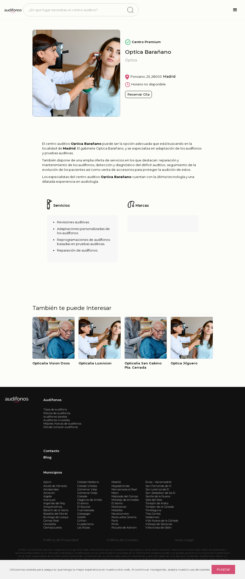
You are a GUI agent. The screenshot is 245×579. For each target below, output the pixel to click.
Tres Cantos (153, 513)
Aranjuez (49, 500)
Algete (47, 496)
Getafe (81, 517)
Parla (114, 520)
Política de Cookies (122, 540)
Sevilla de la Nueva (157, 496)
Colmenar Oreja (87, 493)
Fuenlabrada (85, 510)
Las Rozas (83, 527)
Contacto (51, 451)
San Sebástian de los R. (160, 493)
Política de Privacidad (60, 540)
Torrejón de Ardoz (156, 503)
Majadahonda (120, 486)
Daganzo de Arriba (89, 500)
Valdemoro (152, 517)
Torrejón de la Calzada (159, 506)
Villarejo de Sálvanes (158, 524)
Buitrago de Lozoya (55, 517)
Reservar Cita (138, 94)
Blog (47, 457)
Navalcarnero (120, 513)
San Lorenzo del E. (157, 489)
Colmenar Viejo (87, 489)
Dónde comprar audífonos (60, 427)
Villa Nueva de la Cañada (161, 520)
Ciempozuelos (52, 527)
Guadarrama (85, 524)
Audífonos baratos (55, 416)
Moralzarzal (118, 506)
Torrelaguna (153, 510)
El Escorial (83, 506)
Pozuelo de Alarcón (124, 527)
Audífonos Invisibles (56, 420)
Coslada (82, 496)
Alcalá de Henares (55, 486)
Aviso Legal (184, 540)
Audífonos (52, 400)
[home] (12, 9)
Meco (114, 493)
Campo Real (51, 520)
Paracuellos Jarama (123, 517)
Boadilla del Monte (55, 513)
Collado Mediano (88, 482)
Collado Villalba (87, 486)
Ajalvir (47, 482)
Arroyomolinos (52, 506)
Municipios (52, 472)
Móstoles (117, 510)
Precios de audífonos (56, 413)
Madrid (116, 482)
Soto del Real (153, 500)
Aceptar (223, 569)
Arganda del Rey (54, 503)
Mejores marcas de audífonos (62, 423)
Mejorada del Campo (124, 496)
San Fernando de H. (158, 486)
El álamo (82, 503)
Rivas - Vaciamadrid (158, 482)
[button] (235, 9)
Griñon (81, 520)
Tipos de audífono (55, 409)
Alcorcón (49, 493)
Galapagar (83, 513)
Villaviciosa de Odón (158, 527)
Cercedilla (49, 524)
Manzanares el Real (124, 489)
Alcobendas (51, 489)
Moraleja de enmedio (125, 500)
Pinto (114, 524)
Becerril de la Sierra (55, 510)
